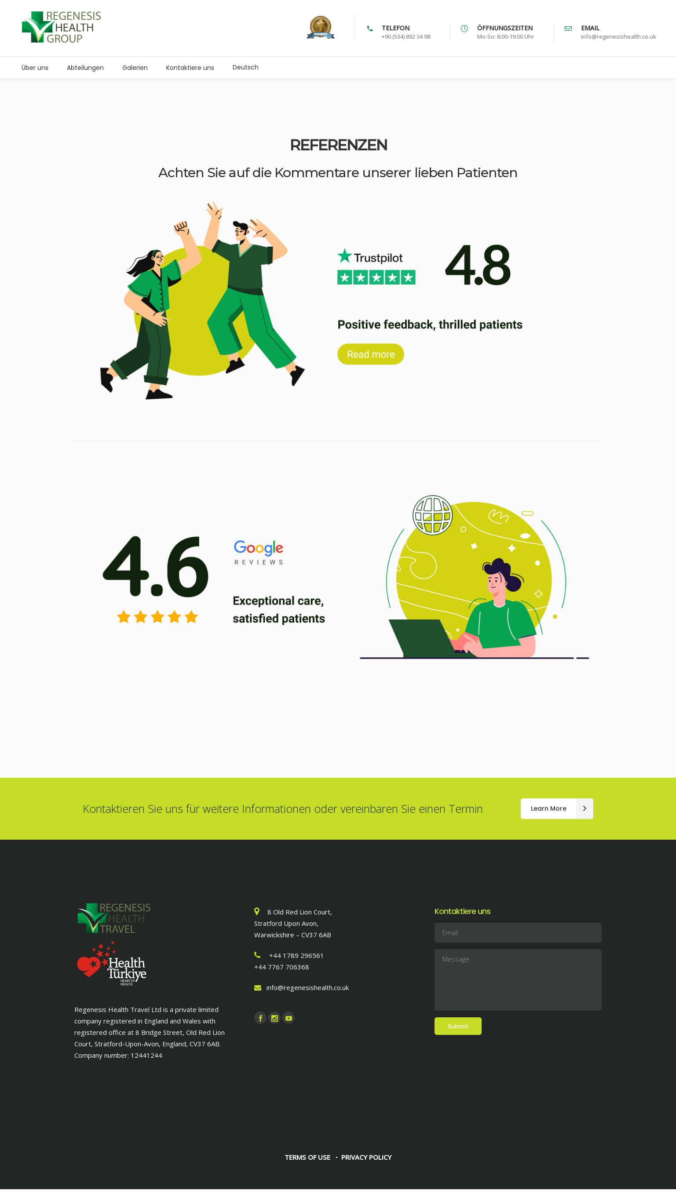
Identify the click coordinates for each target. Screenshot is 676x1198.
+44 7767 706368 (281, 966)
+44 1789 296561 (296, 955)
